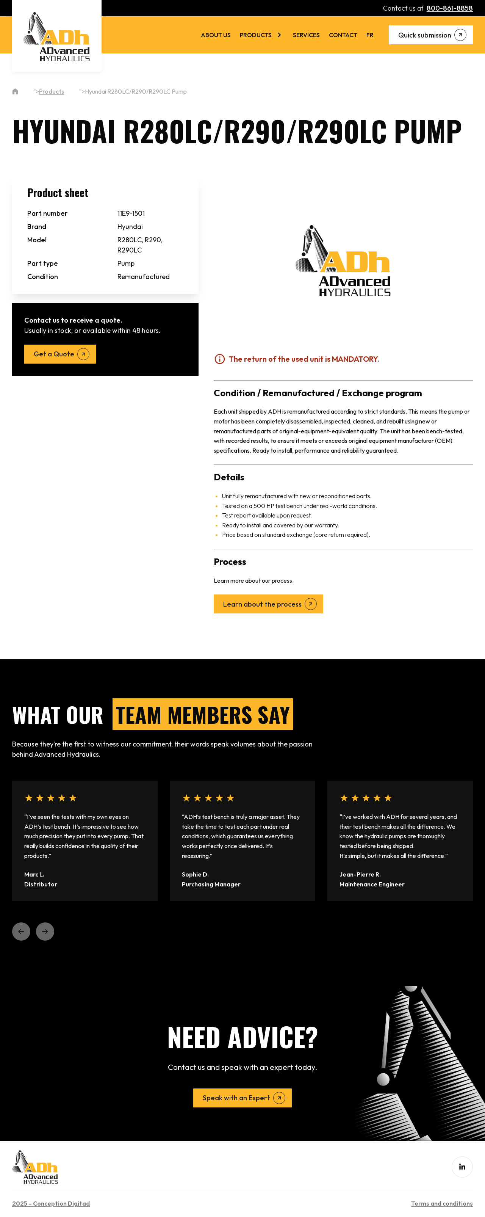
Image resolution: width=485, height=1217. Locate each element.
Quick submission (424, 35)
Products (256, 35)
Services (306, 35)
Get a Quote (54, 354)
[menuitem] (370, 34)
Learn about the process (262, 604)
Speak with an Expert (236, 1097)
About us (216, 35)
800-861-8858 (450, 8)
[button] (21, 931)
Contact (343, 35)
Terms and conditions (442, 1203)
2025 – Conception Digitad (51, 1203)
